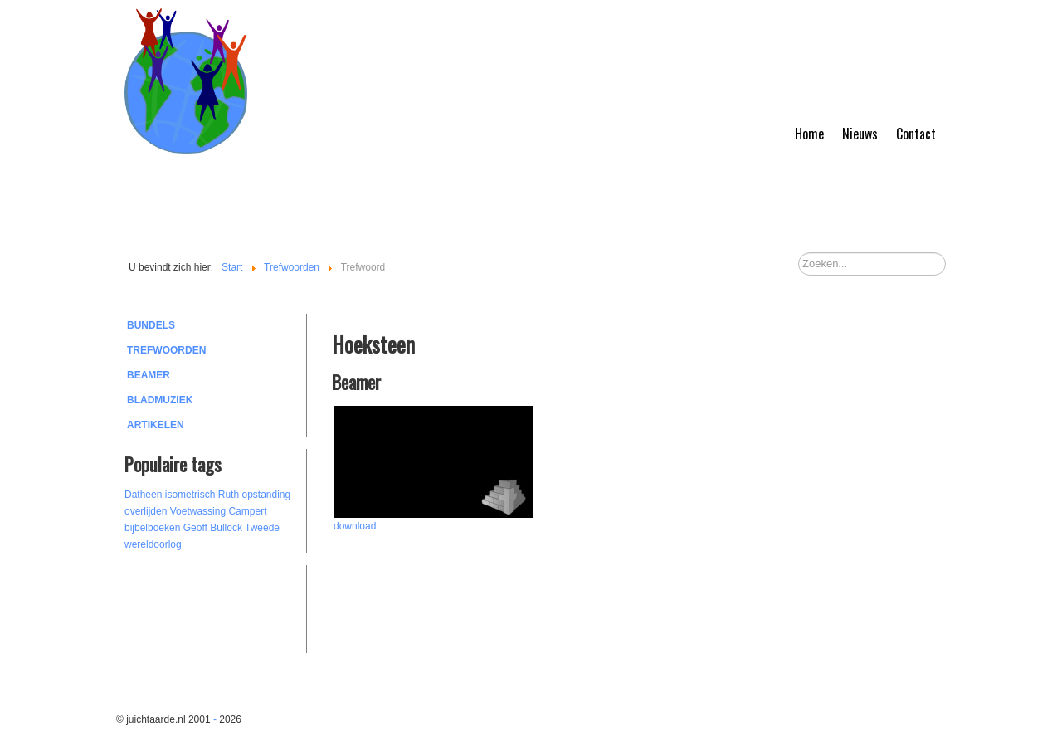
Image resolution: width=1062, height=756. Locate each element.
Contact (916, 134)
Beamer (148, 375)
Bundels (151, 325)
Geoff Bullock (212, 528)
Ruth (228, 494)
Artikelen (155, 425)
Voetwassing (198, 511)
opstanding (265, 494)
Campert (247, 511)
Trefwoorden (166, 350)
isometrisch (190, 494)
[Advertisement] (215, 606)
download (355, 526)
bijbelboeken (152, 528)
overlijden (145, 511)
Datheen (143, 494)
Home (809, 134)
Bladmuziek (159, 400)
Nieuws (860, 134)
